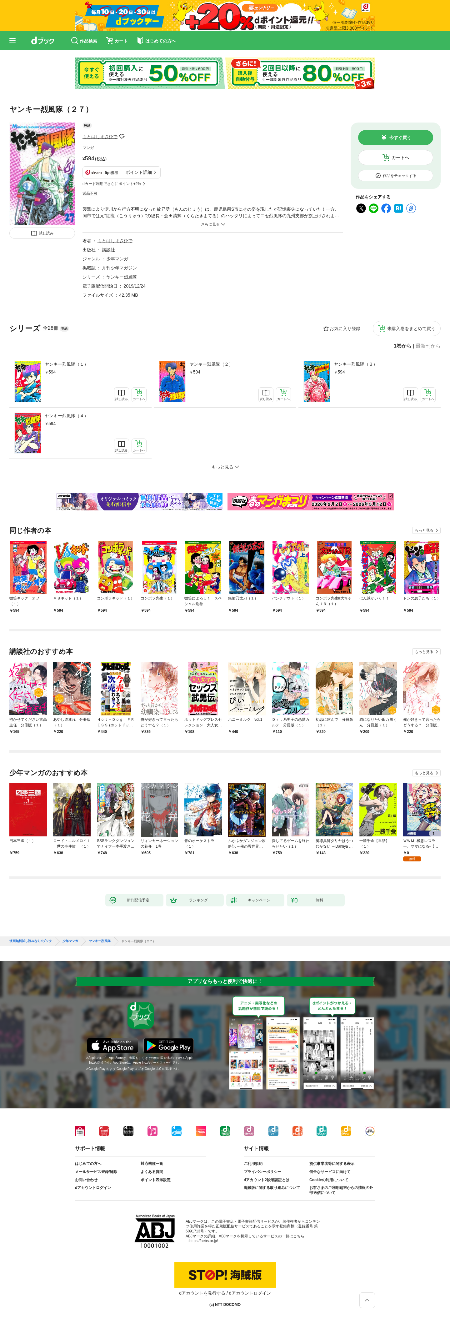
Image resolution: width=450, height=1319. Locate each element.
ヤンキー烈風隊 (121, 276)
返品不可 (90, 193)
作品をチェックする (400, 175)
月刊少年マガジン (119, 267)
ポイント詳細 (139, 172)
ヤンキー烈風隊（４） (66, 415)
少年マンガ (117, 258)
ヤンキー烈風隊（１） (66, 364)
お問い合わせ (86, 1180)
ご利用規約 (253, 1163)
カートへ (400, 157)
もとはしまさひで (100, 136)
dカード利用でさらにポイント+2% (111, 184)
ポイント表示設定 (156, 1180)
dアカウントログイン (93, 1188)
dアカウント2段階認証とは (266, 1180)
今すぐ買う (400, 137)
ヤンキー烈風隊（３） (356, 364)
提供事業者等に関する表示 (331, 1163)
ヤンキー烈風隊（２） (211, 364)
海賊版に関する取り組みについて (272, 1188)
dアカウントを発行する (202, 1293)
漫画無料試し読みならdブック (30, 941)
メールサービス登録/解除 (96, 1172)
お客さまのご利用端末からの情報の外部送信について (341, 1190)
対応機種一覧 (152, 1163)
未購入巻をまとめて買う (411, 328)
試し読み (46, 233)
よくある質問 (152, 1172)
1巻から (403, 346)
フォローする (122, 136)
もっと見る (424, 530)
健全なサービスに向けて (330, 1172)
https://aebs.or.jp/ (203, 1241)
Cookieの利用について (328, 1180)
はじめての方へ (88, 1163)
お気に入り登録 (345, 328)
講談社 (108, 249)
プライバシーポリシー (262, 1172)
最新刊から (428, 346)
